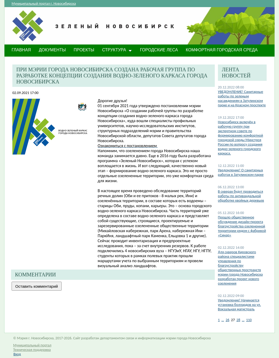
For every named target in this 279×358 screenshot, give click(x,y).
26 (227, 320)
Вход (17, 354)
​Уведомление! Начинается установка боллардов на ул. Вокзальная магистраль (239, 304)
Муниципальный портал (32, 345)
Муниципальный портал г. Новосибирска (44, 3)
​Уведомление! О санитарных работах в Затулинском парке (241, 172)
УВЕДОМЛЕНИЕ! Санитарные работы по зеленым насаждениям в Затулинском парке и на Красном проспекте (242, 98)
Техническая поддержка (32, 349)
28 (238, 320)
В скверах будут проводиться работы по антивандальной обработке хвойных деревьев (241, 196)
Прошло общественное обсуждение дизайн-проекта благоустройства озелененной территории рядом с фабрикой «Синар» (242, 226)
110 (249, 320)
